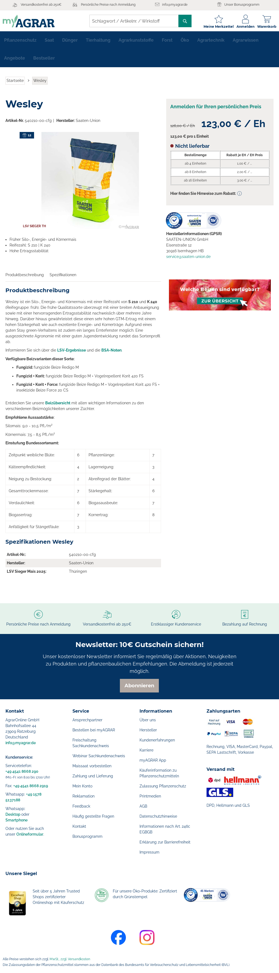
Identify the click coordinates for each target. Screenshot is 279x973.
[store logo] (31, 21)
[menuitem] (20, 42)
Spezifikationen (63, 277)
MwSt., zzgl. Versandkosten (70, 959)
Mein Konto (82, 786)
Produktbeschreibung (24, 277)
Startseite (15, 83)
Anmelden (243, 26)
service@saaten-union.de (188, 259)
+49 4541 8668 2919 (30, 786)
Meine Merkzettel (216, 26)
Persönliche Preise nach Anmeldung (108, 5)
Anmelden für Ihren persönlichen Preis (215, 109)
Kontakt (79, 826)
